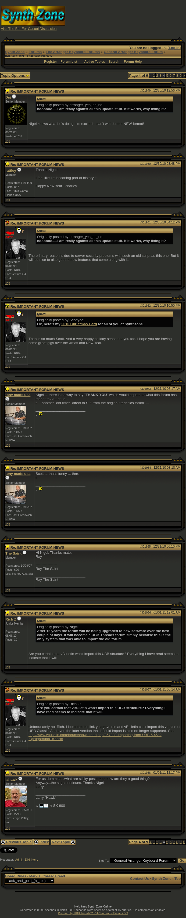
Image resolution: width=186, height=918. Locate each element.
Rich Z (10, 619)
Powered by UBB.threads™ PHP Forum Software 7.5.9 (93, 913)
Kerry (34, 859)
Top (7, 141)
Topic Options (15, 75)
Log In (174, 48)
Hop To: (104, 860)
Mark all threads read (47, 876)
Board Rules (15, 876)
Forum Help (133, 62)
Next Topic (63, 842)
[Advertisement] (139, 17)
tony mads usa (17, 395)
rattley (10, 171)
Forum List (68, 62)
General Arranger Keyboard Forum (133, 52)
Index (41, 842)
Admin (19, 859)
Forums (35, 52)
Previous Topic (16, 842)
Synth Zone (15, 52)
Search (114, 62)
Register (50, 62)
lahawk (11, 779)
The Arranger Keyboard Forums (73, 52)
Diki (27, 859)
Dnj (8, 97)
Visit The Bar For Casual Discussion (29, 29)
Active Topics (94, 62)
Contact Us (139, 879)
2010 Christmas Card (79, 324)
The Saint (13, 553)
